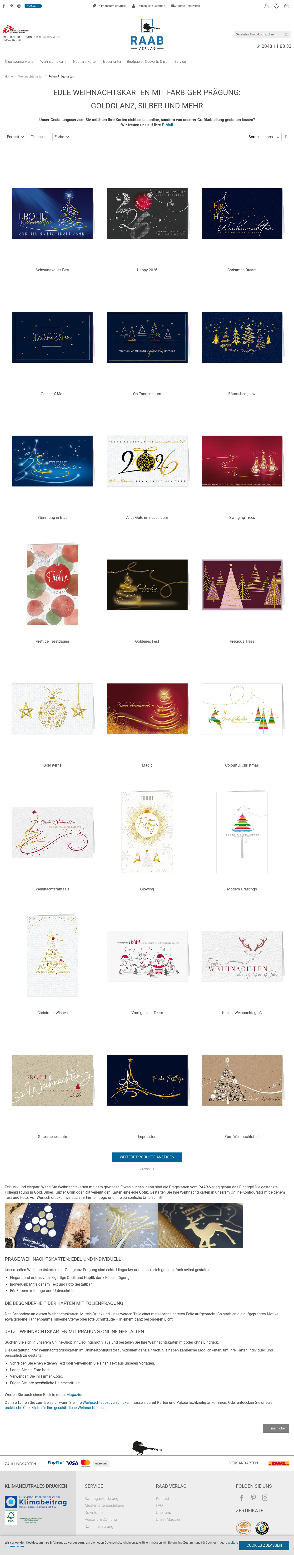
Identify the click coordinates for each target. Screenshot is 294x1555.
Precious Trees (242, 641)
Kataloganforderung (101, 1498)
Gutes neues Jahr (52, 1136)
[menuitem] (20, 61)
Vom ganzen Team (147, 1013)
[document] (147, 1545)
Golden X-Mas (52, 394)
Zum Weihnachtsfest (241, 1136)
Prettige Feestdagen (52, 641)
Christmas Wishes (52, 1013)
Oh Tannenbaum (147, 394)
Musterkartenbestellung (104, 1505)
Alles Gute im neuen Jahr (147, 517)
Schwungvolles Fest (52, 270)
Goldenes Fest (147, 641)
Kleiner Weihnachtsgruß (242, 1013)
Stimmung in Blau (52, 517)
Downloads (94, 1512)
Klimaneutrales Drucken (36, 1486)
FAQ (159, 1505)
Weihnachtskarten (31, 76)
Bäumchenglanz (242, 394)
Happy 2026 (147, 270)
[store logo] (147, 34)
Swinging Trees (242, 517)
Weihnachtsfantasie (52, 889)
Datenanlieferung (99, 1526)
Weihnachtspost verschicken (106, 1402)
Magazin (33, 6)
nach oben (279, 1428)
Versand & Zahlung (101, 1519)
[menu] (147, 61)
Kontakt (162, 1498)
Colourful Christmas (242, 765)
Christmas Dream (242, 270)
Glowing (147, 889)
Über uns (163, 1512)
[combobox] (262, 34)
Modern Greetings (242, 889)
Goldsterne (52, 765)
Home (9, 76)
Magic (147, 765)
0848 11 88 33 (276, 46)
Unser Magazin (168, 1519)
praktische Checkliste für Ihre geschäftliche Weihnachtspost (55, 1407)
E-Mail (167, 125)
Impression (147, 1136)
